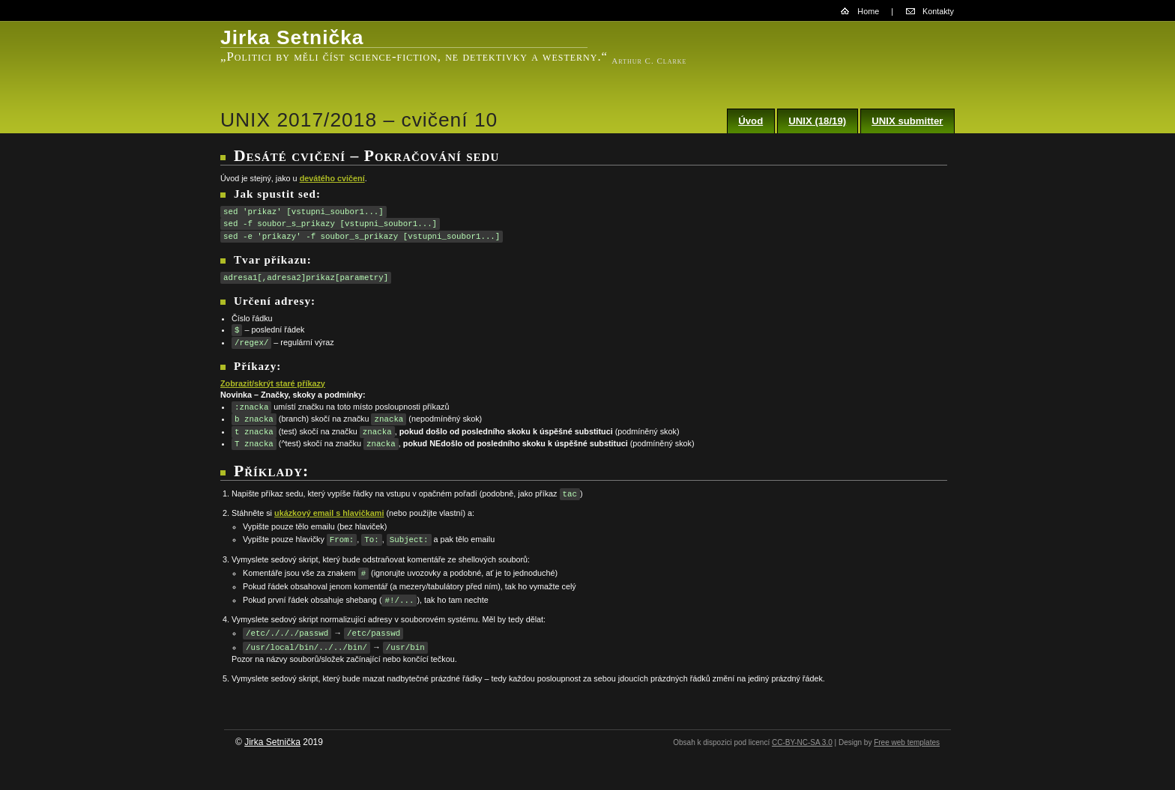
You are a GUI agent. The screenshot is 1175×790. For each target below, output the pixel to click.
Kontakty (938, 11)
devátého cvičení (332, 178)
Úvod (750, 121)
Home (868, 11)
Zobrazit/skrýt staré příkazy (272, 383)
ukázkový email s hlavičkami (329, 512)
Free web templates (907, 742)
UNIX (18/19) (817, 121)
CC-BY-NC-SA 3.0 (802, 742)
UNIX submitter (907, 121)
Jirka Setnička (272, 742)
